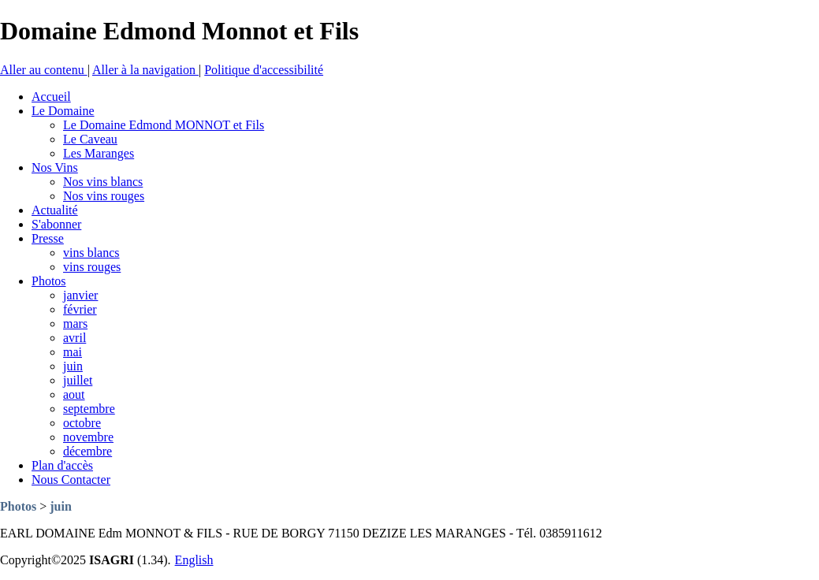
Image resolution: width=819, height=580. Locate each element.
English (194, 560)
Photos (18, 506)
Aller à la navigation (145, 69)
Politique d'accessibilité (263, 69)
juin (61, 506)
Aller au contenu (43, 69)
